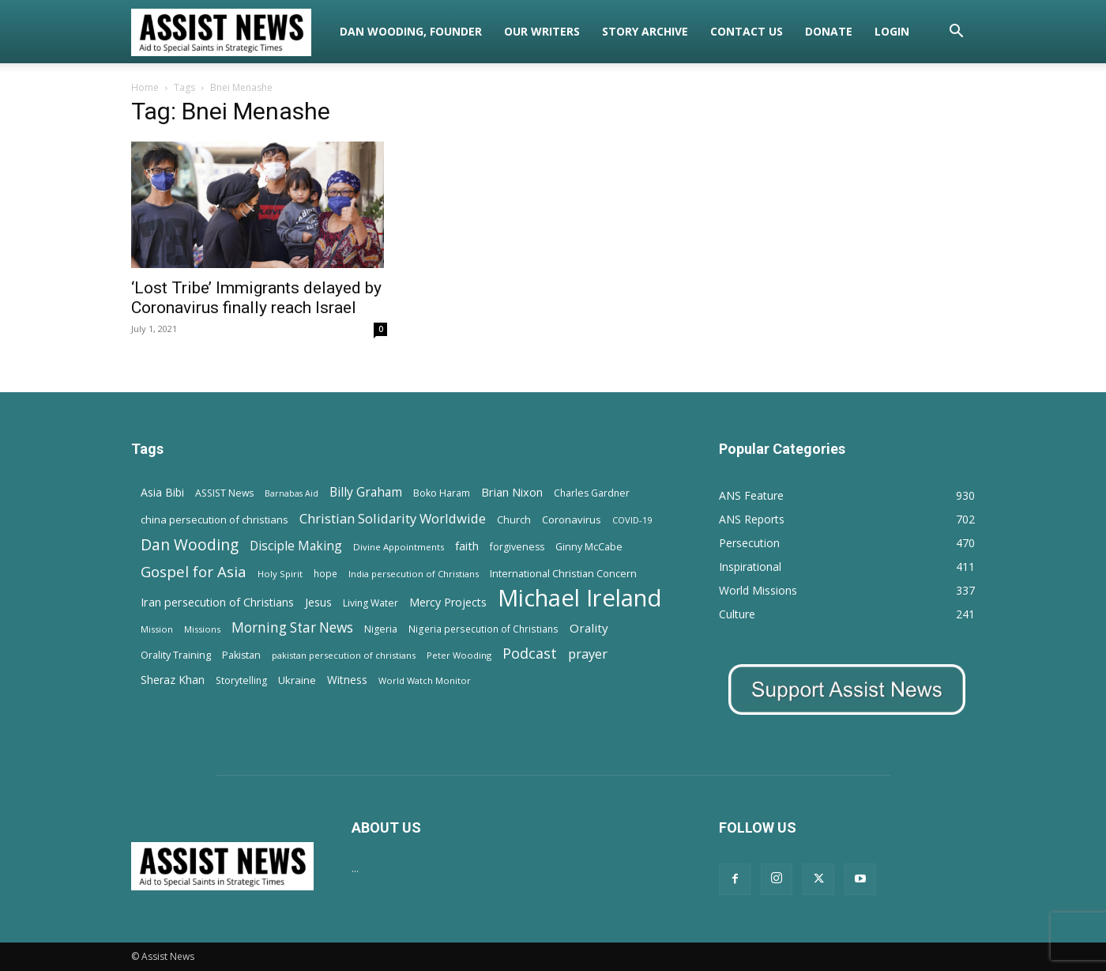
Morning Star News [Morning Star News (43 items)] (292, 627)
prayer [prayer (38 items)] (588, 653)
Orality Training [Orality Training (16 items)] (176, 655)
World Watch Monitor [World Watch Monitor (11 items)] (424, 680)
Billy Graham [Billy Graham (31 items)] (365, 492)
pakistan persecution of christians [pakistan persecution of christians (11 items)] (344, 655)
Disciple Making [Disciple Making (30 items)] (296, 546)
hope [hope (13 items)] (325, 573)
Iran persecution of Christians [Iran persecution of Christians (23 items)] (217, 602)
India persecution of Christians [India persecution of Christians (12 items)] (413, 574)
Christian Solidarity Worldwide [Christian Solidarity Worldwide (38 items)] (392, 518)
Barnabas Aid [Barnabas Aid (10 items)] (291, 493)
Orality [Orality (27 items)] (589, 628)
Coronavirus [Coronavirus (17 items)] (571, 519)
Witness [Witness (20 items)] (347, 679)
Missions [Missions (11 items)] (202, 629)
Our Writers (542, 31)
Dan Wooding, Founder (411, 31)
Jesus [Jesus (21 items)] (318, 602)
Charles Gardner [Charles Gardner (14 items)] (592, 493)
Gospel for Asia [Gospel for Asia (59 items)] (193, 571)
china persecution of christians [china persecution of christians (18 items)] (214, 519)
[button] (956, 32)
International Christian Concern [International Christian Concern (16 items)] (563, 573)
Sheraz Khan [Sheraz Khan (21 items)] (173, 679)
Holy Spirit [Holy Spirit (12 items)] (280, 574)
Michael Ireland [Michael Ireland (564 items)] (580, 598)
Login (892, 31)
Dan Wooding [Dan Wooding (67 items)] (190, 544)
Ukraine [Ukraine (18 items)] (297, 680)
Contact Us (746, 31)
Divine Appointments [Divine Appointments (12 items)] (398, 547)
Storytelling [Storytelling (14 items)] (241, 680)
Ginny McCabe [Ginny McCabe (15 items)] (589, 547)
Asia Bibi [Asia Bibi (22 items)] (162, 492)
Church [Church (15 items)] (514, 520)
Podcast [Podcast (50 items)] (529, 653)
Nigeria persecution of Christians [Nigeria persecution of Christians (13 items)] (483, 628)
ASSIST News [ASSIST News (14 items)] (224, 493)
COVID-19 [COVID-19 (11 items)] (632, 520)
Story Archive (645, 31)
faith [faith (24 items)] (467, 546)
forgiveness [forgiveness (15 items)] (517, 547)
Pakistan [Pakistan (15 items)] (241, 655)
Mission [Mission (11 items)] (157, 629)
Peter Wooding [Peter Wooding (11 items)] (459, 655)
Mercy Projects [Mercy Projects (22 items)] (448, 602)
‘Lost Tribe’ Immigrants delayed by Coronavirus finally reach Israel (256, 297)
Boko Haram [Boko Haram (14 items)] (441, 493)
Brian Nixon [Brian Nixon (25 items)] (512, 492)
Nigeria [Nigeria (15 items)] (380, 629)
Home (145, 87)
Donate (828, 31)
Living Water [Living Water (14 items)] (370, 603)
